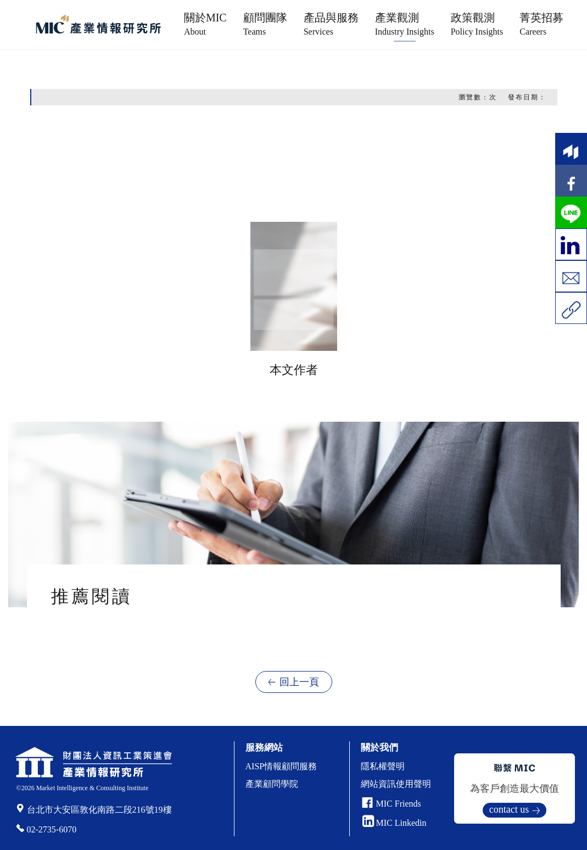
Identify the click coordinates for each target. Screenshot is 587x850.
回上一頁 (299, 681)
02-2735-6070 (52, 829)
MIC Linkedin (394, 822)
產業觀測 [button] (404, 24)
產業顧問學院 (271, 784)
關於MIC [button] (205, 24)
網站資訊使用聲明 (396, 784)
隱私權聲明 (383, 766)
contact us (509, 809)
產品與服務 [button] (331, 24)
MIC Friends (398, 803)
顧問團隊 (265, 24)
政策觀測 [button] (477, 24)
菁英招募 (541, 24)
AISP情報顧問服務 (281, 766)
